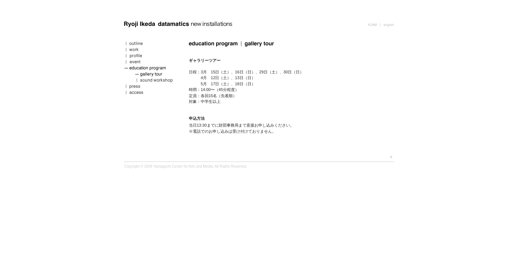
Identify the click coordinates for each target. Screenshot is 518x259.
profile (151, 57)
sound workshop (151, 81)
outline (151, 44)
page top (391, 157)
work (151, 50)
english (387, 24)
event (151, 63)
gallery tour (151, 75)
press (151, 87)
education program (151, 69)
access (151, 93)
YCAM (373, 24)
